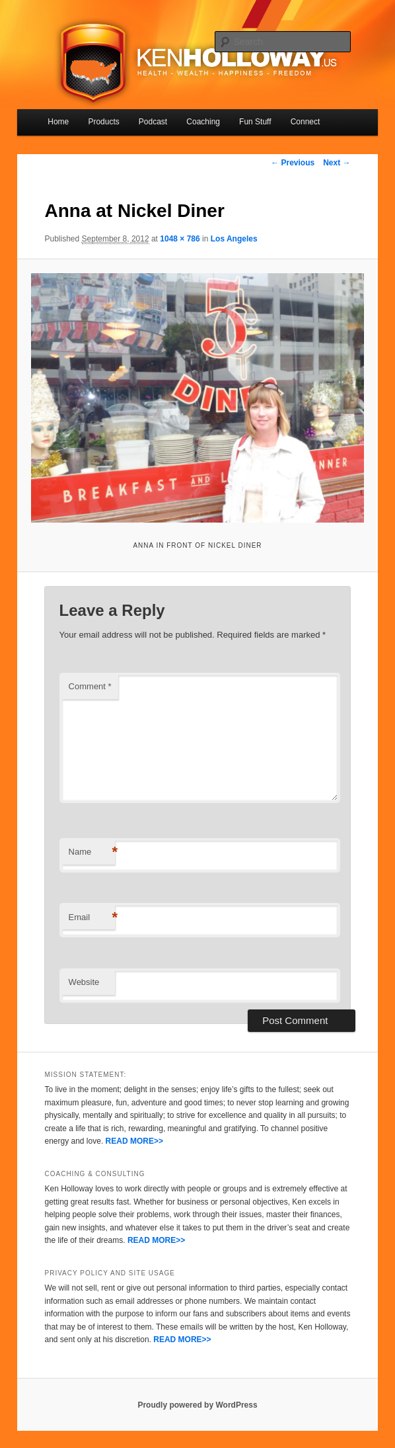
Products (103, 121)
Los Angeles (234, 238)
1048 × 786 (179, 238)
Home (58, 121)
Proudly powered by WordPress (197, 1405)
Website (84, 982)
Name (92, 852)
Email (92, 917)
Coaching (203, 121)
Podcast (153, 121)
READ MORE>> (134, 1141)
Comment (90, 686)
